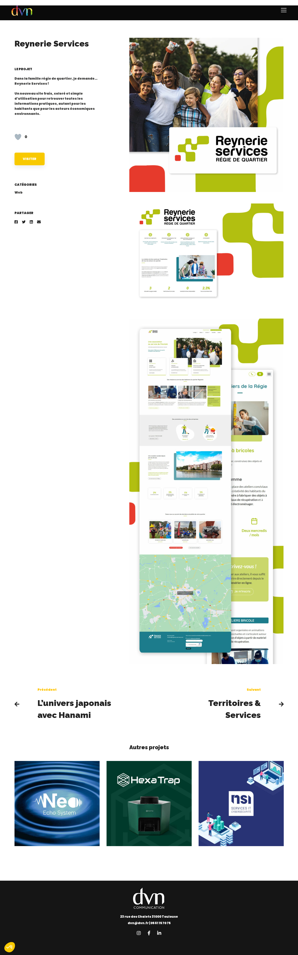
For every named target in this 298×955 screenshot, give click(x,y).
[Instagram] (139, 933)
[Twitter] (23, 222)
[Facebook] (16, 222)
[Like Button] (17, 137)
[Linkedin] (31, 222)
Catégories (25, 184)
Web (18, 192)
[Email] (39, 222)
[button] (9, 947)
